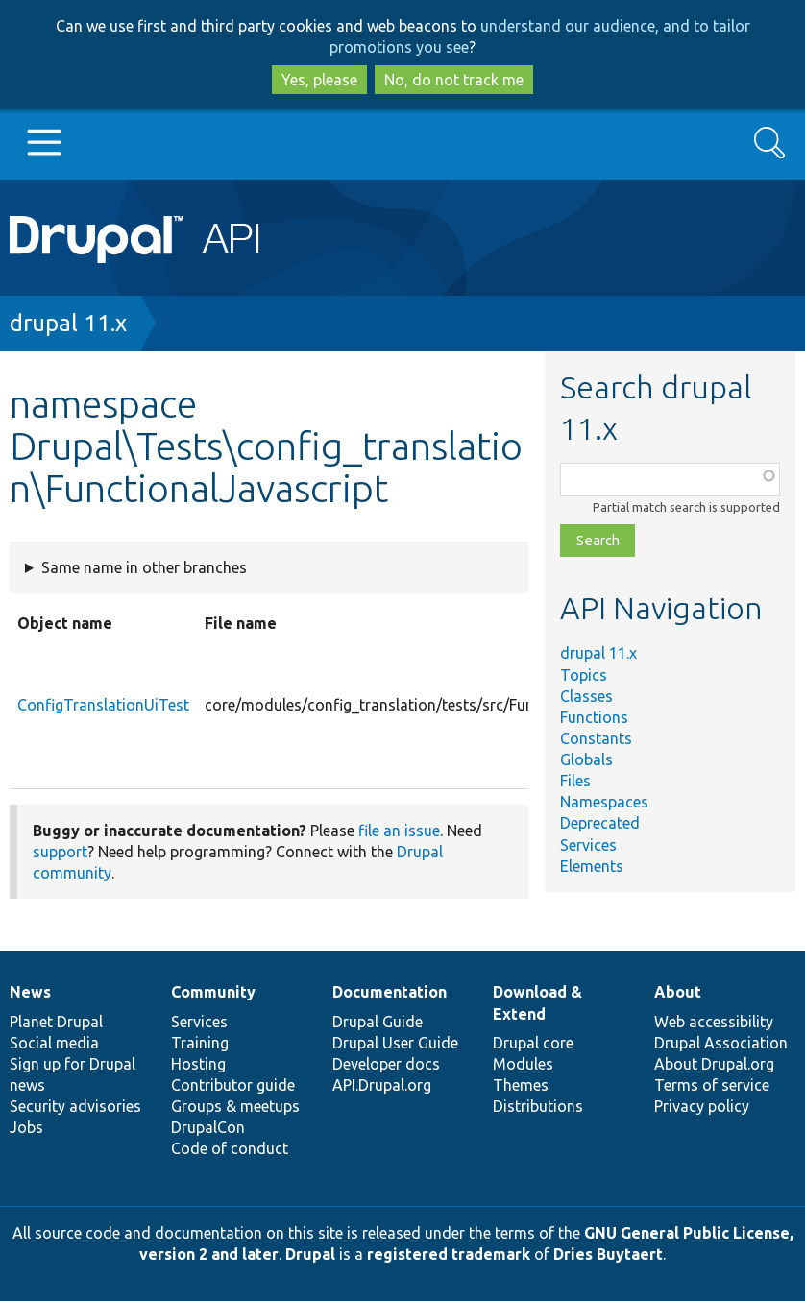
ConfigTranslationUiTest (103, 704)
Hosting (198, 1063)
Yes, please (319, 79)
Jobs (26, 1127)
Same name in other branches (144, 567)
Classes (586, 696)
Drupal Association (721, 1042)
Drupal (310, 1254)
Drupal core (533, 1042)
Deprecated (600, 822)
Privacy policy (701, 1106)
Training (200, 1042)
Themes (521, 1085)
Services (588, 845)
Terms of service (711, 1085)
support (60, 851)
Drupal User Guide (395, 1042)
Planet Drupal (56, 1021)
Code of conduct (229, 1148)
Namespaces (604, 801)
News (30, 991)
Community (213, 991)
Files (575, 780)
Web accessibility (713, 1021)
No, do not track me (454, 79)
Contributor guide (233, 1085)
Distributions (538, 1106)
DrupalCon (208, 1127)
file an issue (399, 830)
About (677, 991)
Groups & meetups (235, 1106)
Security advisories (75, 1106)
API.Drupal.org (381, 1085)
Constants (596, 738)
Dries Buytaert (608, 1254)
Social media (54, 1042)
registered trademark (448, 1254)
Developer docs (386, 1063)
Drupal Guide (377, 1021)
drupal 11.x (68, 323)
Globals (586, 759)
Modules (523, 1063)
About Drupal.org (714, 1063)
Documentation (389, 991)
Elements (591, 866)
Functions (594, 717)
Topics (583, 675)
